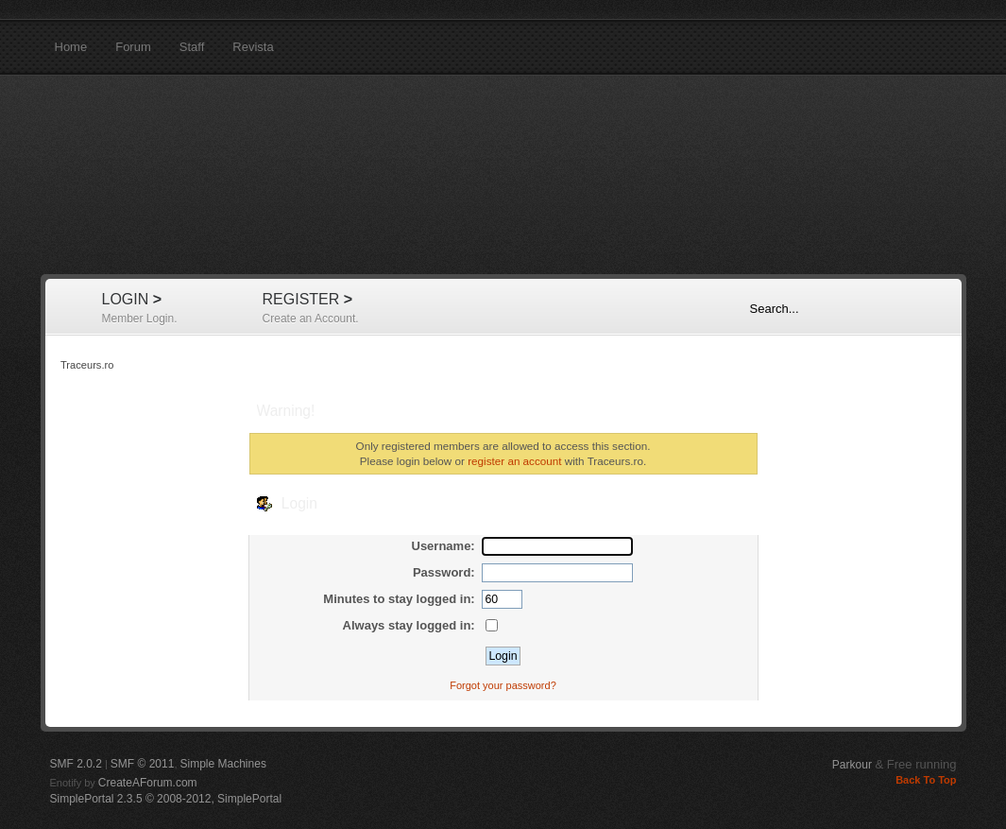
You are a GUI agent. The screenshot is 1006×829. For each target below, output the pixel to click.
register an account (514, 461)
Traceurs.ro (503, 175)
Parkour (852, 764)
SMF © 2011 (143, 763)
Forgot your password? (503, 685)
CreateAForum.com (147, 782)
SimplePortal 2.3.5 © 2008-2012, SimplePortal (166, 798)
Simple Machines (223, 763)
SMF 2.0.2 (76, 763)
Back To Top (925, 780)
